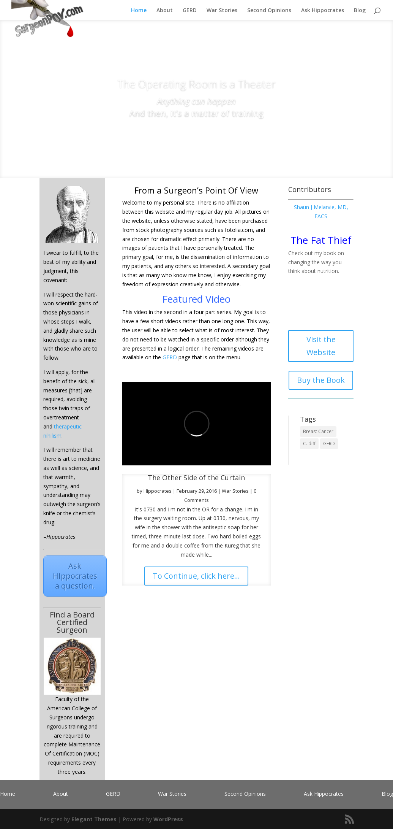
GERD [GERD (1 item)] (329, 443)
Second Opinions (269, 11)
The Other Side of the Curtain (196, 477)
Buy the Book (321, 380)
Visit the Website (321, 345)
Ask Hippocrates (322, 11)
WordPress (168, 819)
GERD (190, 11)
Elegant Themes (94, 819)
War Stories (222, 11)
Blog (360, 11)
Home (139, 11)
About (164, 11)
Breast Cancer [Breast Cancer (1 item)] (318, 431)
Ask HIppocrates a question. (75, 576)
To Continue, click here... (196, 576)
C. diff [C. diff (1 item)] (309, 443)
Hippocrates (158, 490)
